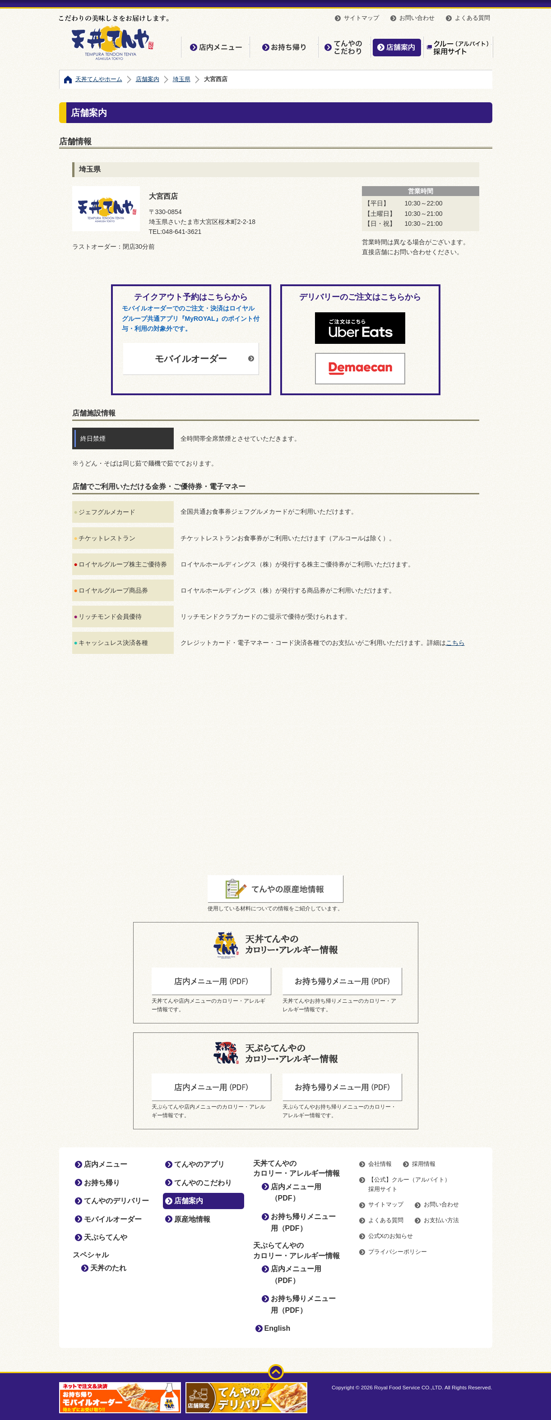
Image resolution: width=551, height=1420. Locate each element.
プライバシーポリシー (397, 1251)
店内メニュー (215, 47)
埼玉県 (181, 79)
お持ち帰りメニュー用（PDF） (303, 1222)
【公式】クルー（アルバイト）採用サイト (457, 47)
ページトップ (276, 1372)
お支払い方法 (441, 1220)
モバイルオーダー (191, 359)
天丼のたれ (108, 1268)
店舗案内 (397, 47)
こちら (455, 642)
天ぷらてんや (105, 1237)
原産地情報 (192, 1219)
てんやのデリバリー (116, 1201)
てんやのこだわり (344, 47)
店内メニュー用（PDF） (296, 1192)
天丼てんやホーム (98, 79)
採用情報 (423, 1163)
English (277, 1328)
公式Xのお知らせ (390, 1236)
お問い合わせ (417, 17)
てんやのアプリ (199, 1164)
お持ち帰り (284, 47)
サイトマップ (361, 17)
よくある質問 (472, 17)
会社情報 (380, 1163)
